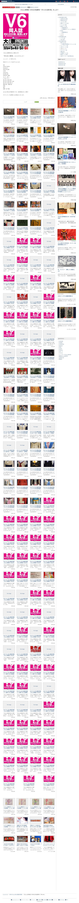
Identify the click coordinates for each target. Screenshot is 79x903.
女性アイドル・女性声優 (71, 186)
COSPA (60, 342)
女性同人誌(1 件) (23, 7)
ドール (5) (63, 38)
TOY (75, 160)
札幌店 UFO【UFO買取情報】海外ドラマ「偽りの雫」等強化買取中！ (22, 827)
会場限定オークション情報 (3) (68, 29)
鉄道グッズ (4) (64, 26)
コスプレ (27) (64, 21)
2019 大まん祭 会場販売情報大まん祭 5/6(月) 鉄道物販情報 (35, 433)
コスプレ (61, 353)
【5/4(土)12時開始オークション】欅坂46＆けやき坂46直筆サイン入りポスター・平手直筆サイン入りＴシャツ (67, 190)
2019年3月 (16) (61, 65)
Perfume (61, 350)
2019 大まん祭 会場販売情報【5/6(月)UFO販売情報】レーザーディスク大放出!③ (22, 118)
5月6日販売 (73, 108)
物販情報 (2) (65, 27)
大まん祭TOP (61, 4)
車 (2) (62, 30)
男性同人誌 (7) (64, 20)
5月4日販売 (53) (62, 41)
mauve (60, 348)
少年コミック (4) (64, 47)
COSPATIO (61, 344)
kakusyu (61, 345)
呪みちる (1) (63, 42)
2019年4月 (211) (62, 63)
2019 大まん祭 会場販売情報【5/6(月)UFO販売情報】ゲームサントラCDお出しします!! (35, 210)
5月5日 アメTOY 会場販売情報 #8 (65, 296)
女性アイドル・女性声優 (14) (67, 56)
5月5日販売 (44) (62, 36)
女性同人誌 (61, 357)
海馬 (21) (63, 51)
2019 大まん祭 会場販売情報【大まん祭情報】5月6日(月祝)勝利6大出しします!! (22, 581)
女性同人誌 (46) (64, 18)
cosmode (61, 341)
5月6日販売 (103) (63, 17)
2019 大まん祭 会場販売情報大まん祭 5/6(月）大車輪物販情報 (8, 433)
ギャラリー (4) (64, 50)
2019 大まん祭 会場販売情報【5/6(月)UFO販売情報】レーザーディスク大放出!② (22, 210)
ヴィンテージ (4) (64, 45)
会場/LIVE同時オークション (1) (69, 44)
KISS (60, 347)
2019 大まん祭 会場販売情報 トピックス (24, 4)
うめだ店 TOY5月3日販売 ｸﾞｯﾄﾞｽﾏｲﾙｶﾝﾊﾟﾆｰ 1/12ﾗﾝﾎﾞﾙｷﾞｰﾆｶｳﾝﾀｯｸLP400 (9, 845)
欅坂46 (60, 359)
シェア (25, 101)
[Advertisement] (29, 873)
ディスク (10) (64, 24)
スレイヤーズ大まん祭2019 (65, 354)
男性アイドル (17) (65, 23)
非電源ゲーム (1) (64, 53)
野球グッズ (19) (64, 54)
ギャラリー (74, 267)
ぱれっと (61, 351)
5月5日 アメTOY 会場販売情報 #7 (65, 321)
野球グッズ (74, 214)
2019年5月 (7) (61, 62)
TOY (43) (63, 39)
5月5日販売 (73, 82)
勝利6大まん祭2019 (34, 7)
